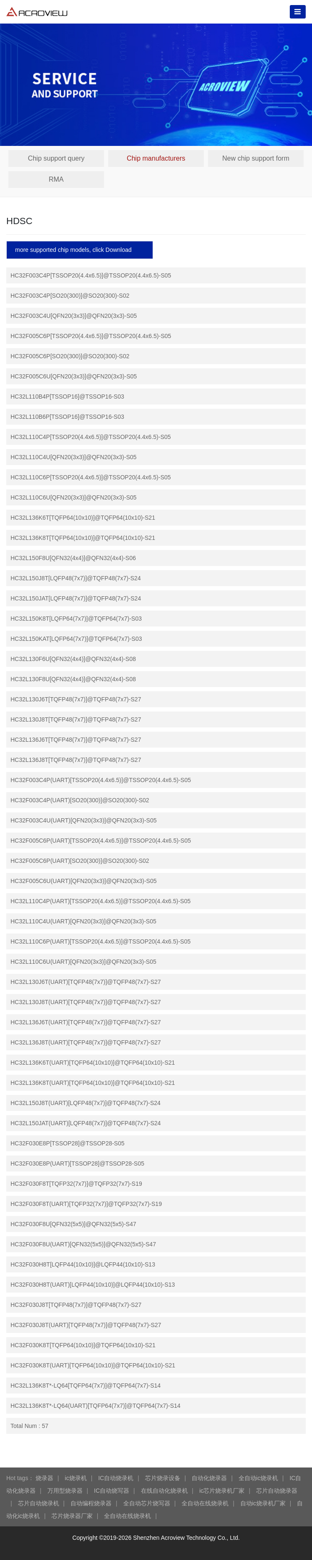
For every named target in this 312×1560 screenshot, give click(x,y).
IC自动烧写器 (111, 1490)
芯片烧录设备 (162, 1478)
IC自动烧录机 (115, 1478)
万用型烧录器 (65, 1490)
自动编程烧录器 (91, 1503)
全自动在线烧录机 (205, 1503)
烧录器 (44, 1478)
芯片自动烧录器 (276, 1490)
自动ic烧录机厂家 (263, 1503)
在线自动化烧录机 (164, 1490)
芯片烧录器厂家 (72, 1515)
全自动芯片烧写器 (146, 1503)
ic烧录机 (76, 1478)
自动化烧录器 (209, 1478)
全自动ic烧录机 (258, 1478)
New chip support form (255, 158)
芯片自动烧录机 (38, 1503)
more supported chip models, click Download (73, 249)
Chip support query (56, 158)
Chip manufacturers (156, 158)
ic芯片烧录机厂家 (221, 1490)
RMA (56, 179)
